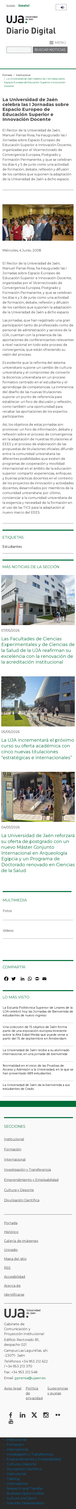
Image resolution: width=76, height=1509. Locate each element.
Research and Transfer (24, 1488)
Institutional (16, 1474)
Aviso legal (12, 1388)
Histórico (11, 1232)
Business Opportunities (25, 1493)
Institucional (23, 75)
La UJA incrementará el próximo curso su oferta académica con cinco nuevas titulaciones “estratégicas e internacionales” (37, 748)
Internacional (15, 1159)
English (10, 5)
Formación (12, 1149)
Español (23, 5)
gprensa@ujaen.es (30, 1378)
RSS (7, 1268)
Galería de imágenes (21, 1241)
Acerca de (12, 1286)
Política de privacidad (34, 1393)
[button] (38, 224)
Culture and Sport (21, 1498)
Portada (7, 75)
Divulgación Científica (21, 1200)
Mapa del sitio (15, 1259)
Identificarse (14, 1295)
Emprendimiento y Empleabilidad (31, 1180)
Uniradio (11, 1250)
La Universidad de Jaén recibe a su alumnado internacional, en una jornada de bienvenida (36, 1052)
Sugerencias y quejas (57, 1391)
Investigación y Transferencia (27, 1170)
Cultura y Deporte (19, 1190)
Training (13, 1479)
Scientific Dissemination (25, 1503)
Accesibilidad (14, 1277)
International (17, 1484)
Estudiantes (12, 547)
